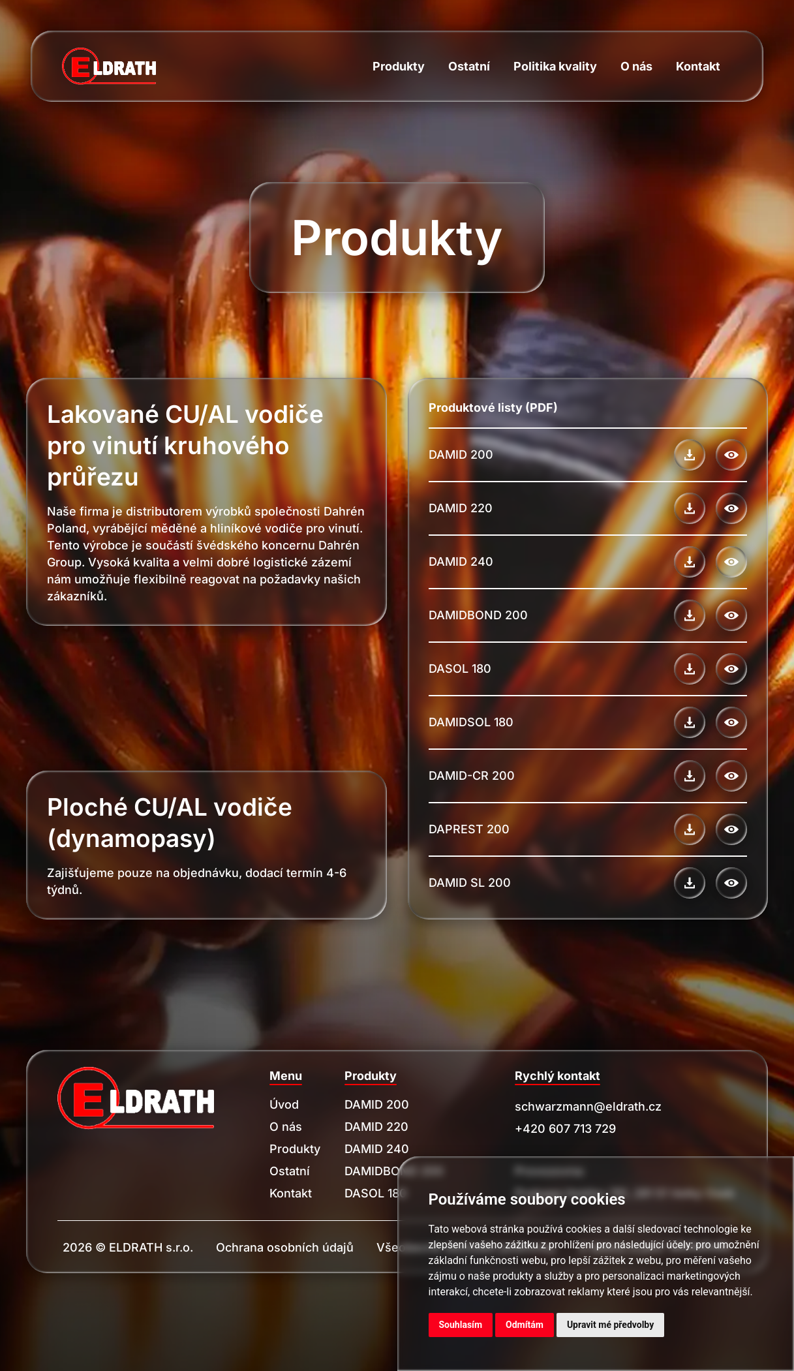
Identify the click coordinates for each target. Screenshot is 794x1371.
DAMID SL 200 (470, 882)
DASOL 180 (460, 668)
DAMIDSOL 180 (471, 722)
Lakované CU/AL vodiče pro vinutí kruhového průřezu (185, 445)
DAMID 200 (461, 454)
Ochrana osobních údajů (285, 1247)
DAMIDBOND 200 (478, 615)
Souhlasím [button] (461, 1324)
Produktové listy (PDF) (493, 407)
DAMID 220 (461, 508)
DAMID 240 (461, 561)
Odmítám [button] (524, 1324)
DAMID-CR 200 (472, 775)
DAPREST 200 (469, 829)
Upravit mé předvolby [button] (610, 1324)
